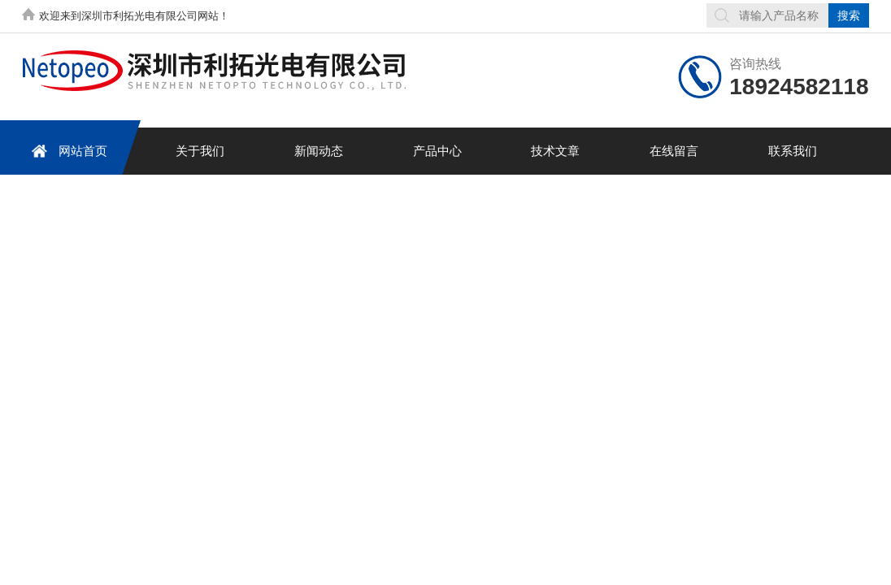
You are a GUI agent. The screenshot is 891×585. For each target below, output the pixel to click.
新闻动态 (318, 151)
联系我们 (792, 151)
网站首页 (66, 150)
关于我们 (200, 151)
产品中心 (437, 151)
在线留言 (674, 151)
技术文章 (555, 151)
